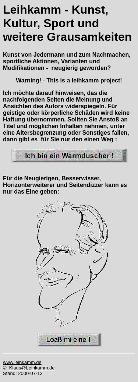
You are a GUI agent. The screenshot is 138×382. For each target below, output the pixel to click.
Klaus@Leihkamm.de (32, 368)
